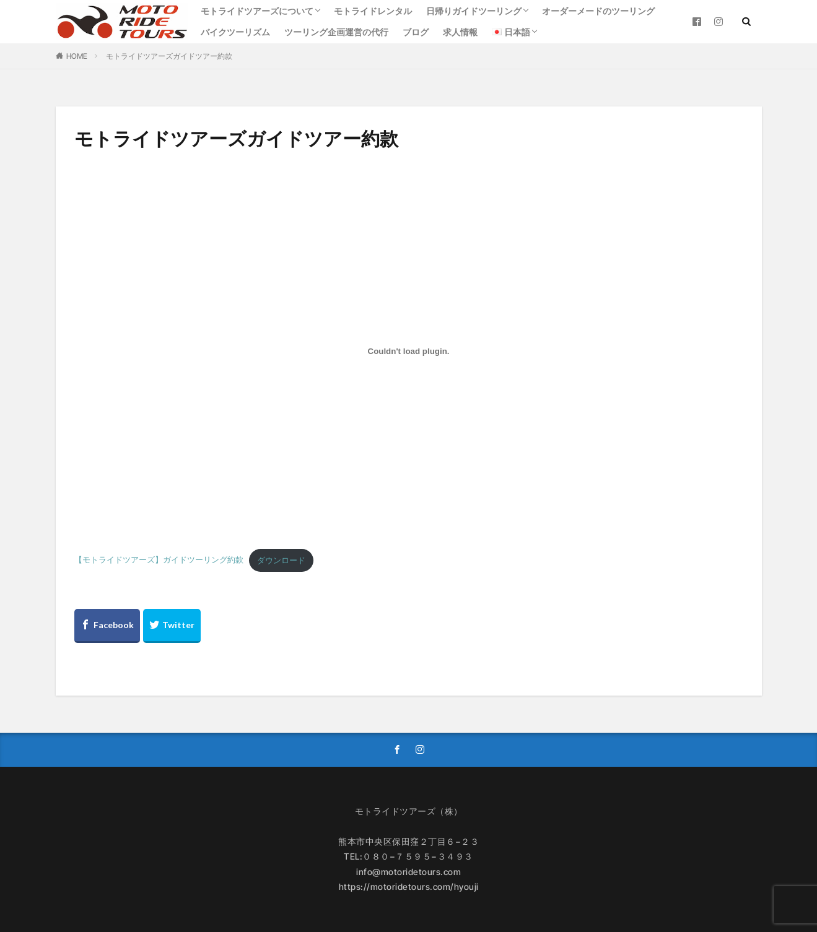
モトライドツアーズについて (257, 11)
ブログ (416, 32)
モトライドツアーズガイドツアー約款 (169, 56)
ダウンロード (281, 560)
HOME (76, 56)
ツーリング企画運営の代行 (336, 32)
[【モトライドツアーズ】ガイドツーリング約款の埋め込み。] (408, 351)
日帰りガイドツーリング (474, 11)
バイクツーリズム (235, 32)
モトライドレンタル (373, 11)
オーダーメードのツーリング (598, 11)
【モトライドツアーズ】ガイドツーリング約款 (158, 560)
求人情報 (460, 32)
